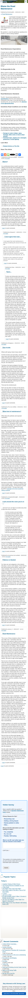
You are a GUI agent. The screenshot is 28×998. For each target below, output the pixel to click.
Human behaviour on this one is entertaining (14, 954)
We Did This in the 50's (8, 973)
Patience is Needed (9, 560)
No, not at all (7, 834)
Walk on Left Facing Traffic (9, 970)
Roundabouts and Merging (9, 958)
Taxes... (8, 272)
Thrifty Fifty (5, 964)
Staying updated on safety (11, 823)
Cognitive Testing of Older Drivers (11, 884)
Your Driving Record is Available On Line (13, 885)
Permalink (7, 158)
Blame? (5, 162)
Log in (3, 228)
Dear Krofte (6, 347)
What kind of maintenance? (12, 411)
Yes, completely (8, 832)
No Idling (4, 961)
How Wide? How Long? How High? (11, 888)
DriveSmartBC (8, 1)
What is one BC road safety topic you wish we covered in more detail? (13, 840)
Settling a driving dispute (11, 821)
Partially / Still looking (10, 836)
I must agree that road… (12, 237)
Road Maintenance (7, 14)
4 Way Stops (5, 887)
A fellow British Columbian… (9, 944)
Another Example (7, 947)
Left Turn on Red (6, 895)
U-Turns (4, 893)
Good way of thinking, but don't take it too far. (14, 967)
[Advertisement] (14, 782)
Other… (6, 825)
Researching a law (9, 819)
